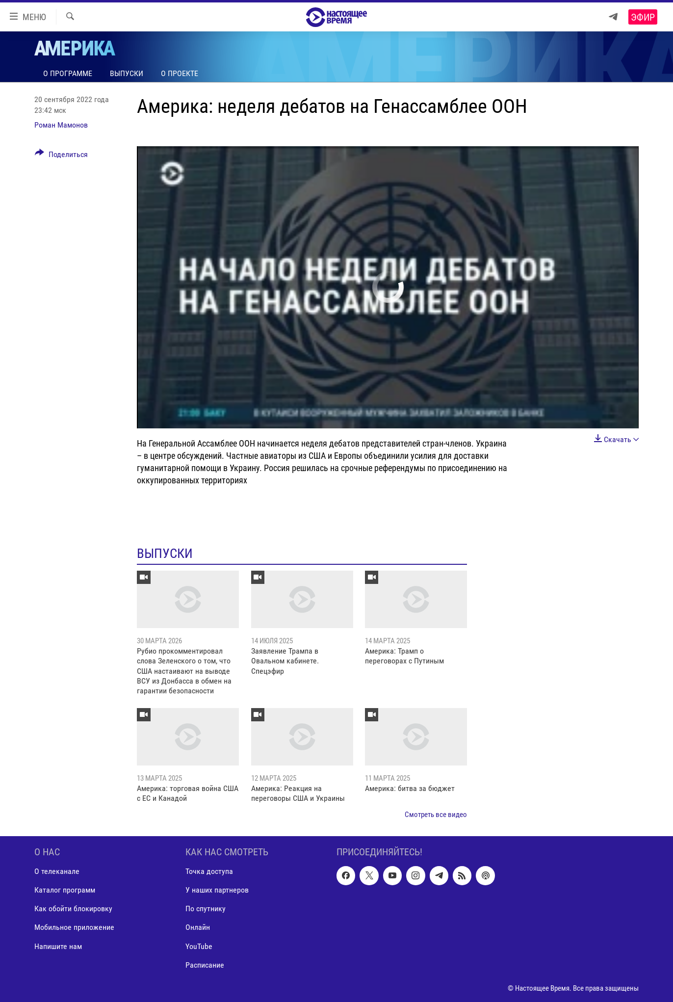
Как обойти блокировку (73, 909)
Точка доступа (209, 871)
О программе (67, 73)
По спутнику (205, 909)
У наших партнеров (217, 890)
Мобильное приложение (74, 927)
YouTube (198, 946)
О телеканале (56, 871)
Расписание (204, 965)
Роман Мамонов (61, 125)
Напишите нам (58, 946)
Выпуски (126, 73)
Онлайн (197, 927)
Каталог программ (64, 890)
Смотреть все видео (436, 814)
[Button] (61, 156)
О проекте (179, 73)
